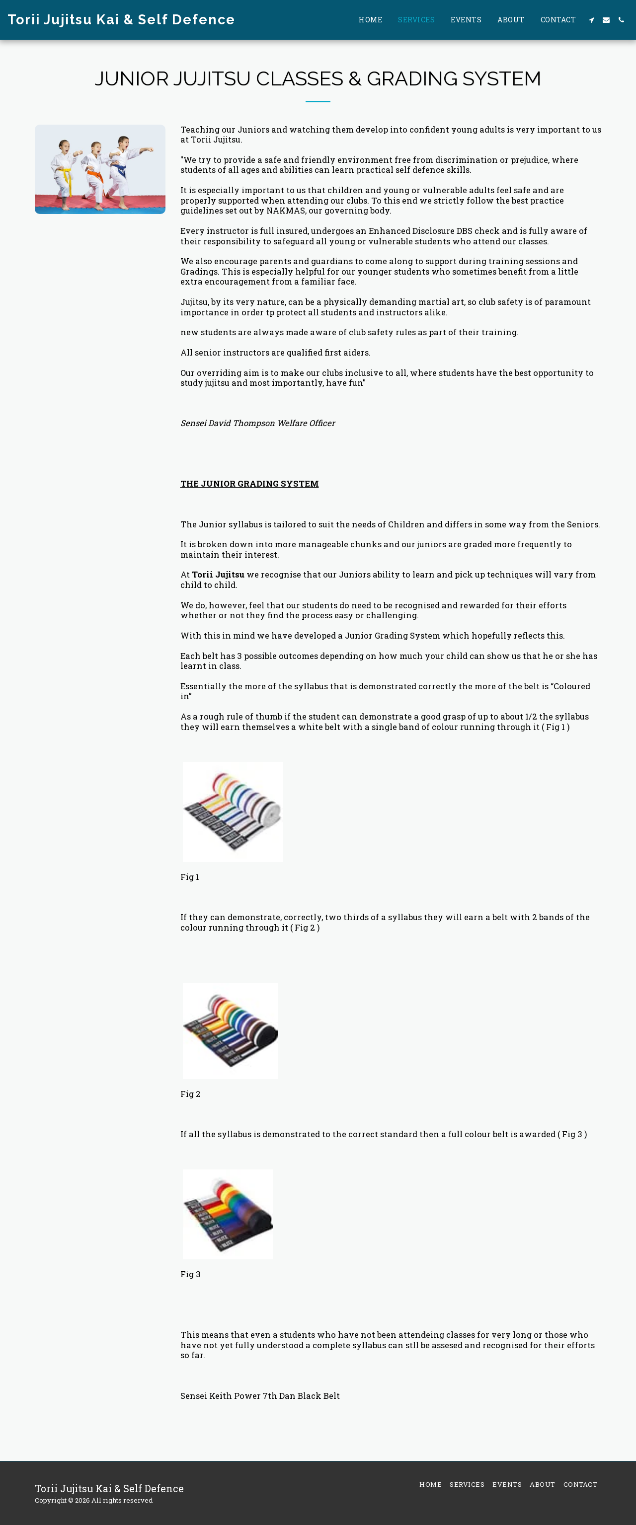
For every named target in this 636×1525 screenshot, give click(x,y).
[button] (591, 19)
